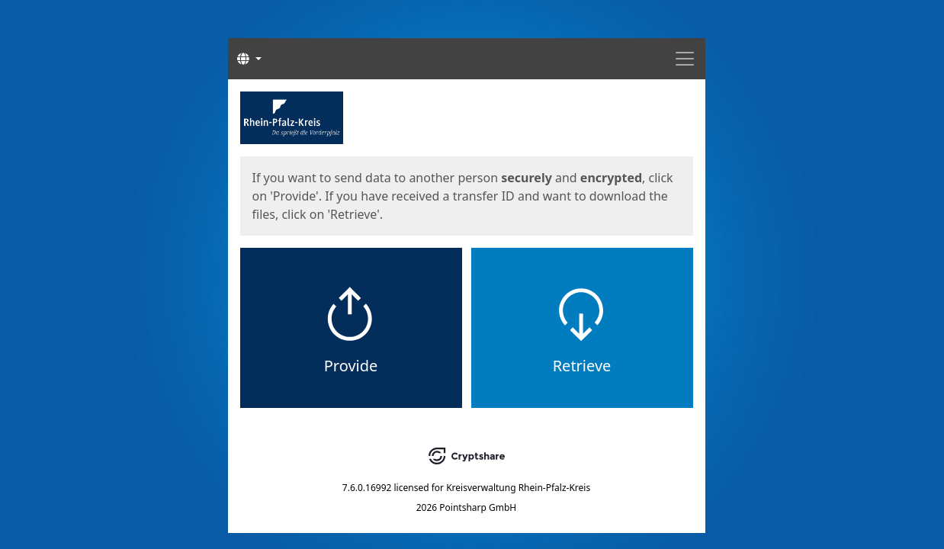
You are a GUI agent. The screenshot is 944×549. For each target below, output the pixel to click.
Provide (351, 365)
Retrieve (582, 365)
